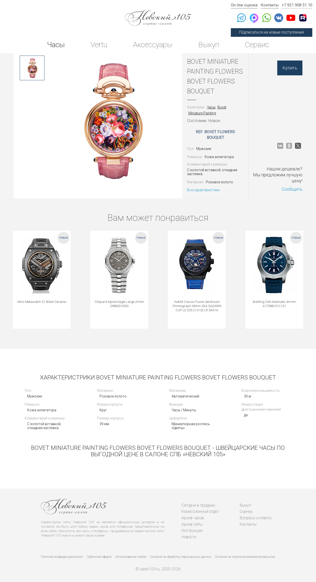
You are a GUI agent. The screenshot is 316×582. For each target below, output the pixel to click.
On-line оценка (244, 5)
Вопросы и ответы (256, 518)
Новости (188, 537)
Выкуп (208, 44)
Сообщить (292, 189)
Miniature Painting (202, 113)
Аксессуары (152, 44)
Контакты (270, 5)
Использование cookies (130, 557)
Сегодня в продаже (198, 505)
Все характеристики (203, 190)
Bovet (221, 107)
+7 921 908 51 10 (297, 5)
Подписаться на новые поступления (271, 32)
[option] (32, 68)
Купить (289, 67)
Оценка (246, 511)
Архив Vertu (191, 524)
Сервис (257, 44)
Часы (56, 44)
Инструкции (192, 530)
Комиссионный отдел (200, 511)
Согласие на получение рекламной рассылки (245, 557)
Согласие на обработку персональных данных (180, 557)
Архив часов (192, 518)
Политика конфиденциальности (62, 557)
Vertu (99, 44)
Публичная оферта (99, 557)
